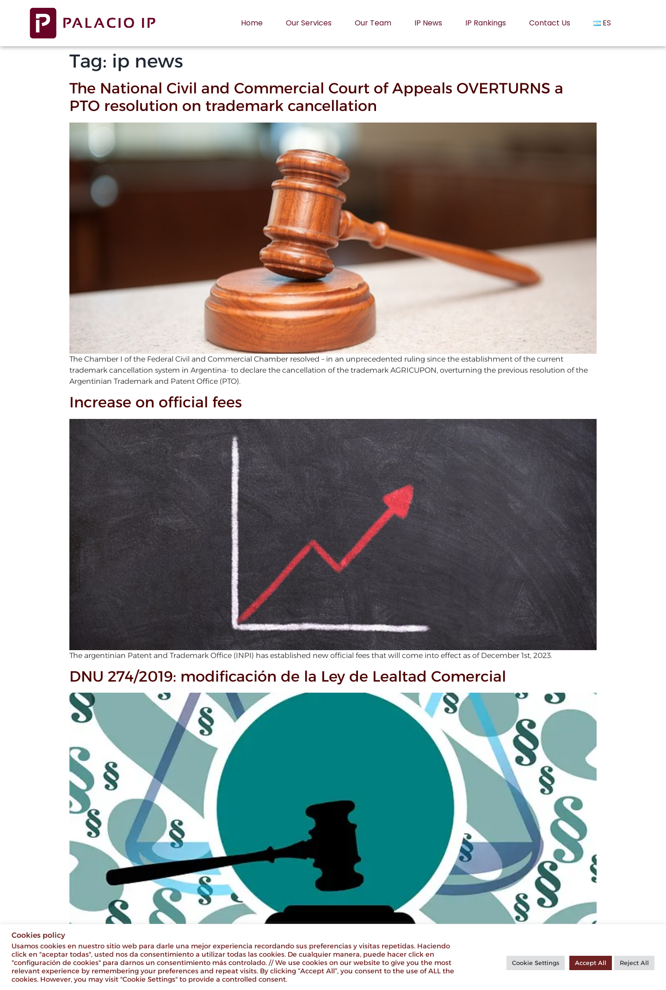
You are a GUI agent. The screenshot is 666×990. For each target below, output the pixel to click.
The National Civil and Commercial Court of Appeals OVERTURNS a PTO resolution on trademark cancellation (316, 97)
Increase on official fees (155, 402)
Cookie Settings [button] (535, 962)
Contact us (549, 23)
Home (252, 23)
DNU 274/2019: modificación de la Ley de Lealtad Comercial (287, 676)
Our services (309, 23)
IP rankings (485, 23)
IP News (428, 23)
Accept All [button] (590, 962)
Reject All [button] (634, 962)
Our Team (373, 23)
